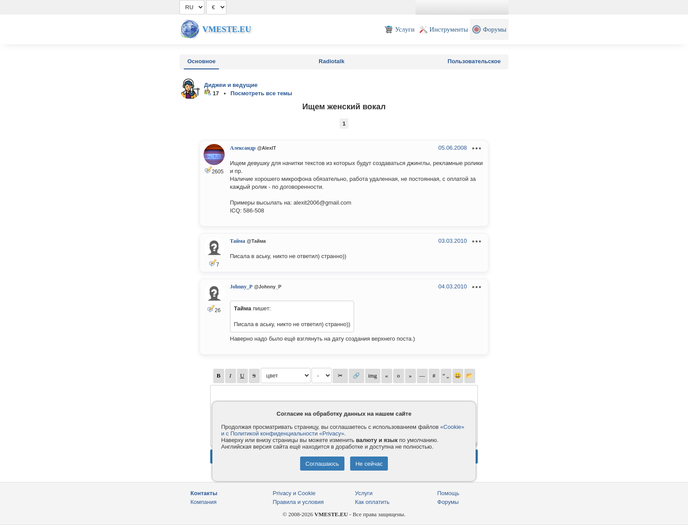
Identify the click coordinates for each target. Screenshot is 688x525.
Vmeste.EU (226, 29)
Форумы (448, 502)
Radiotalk (331, 61)
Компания (203, 502)
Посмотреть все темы (261, 93)
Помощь (448, 493)
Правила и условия (298, 502)
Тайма (237, 241)
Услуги (364, 493)
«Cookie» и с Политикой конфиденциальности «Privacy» (342, 430)
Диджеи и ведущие (231, 85)
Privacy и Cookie (294, 493)
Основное (201, 61)
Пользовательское (474, 61)
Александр (242, 148)
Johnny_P (241, 287)
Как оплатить (372, 502)
